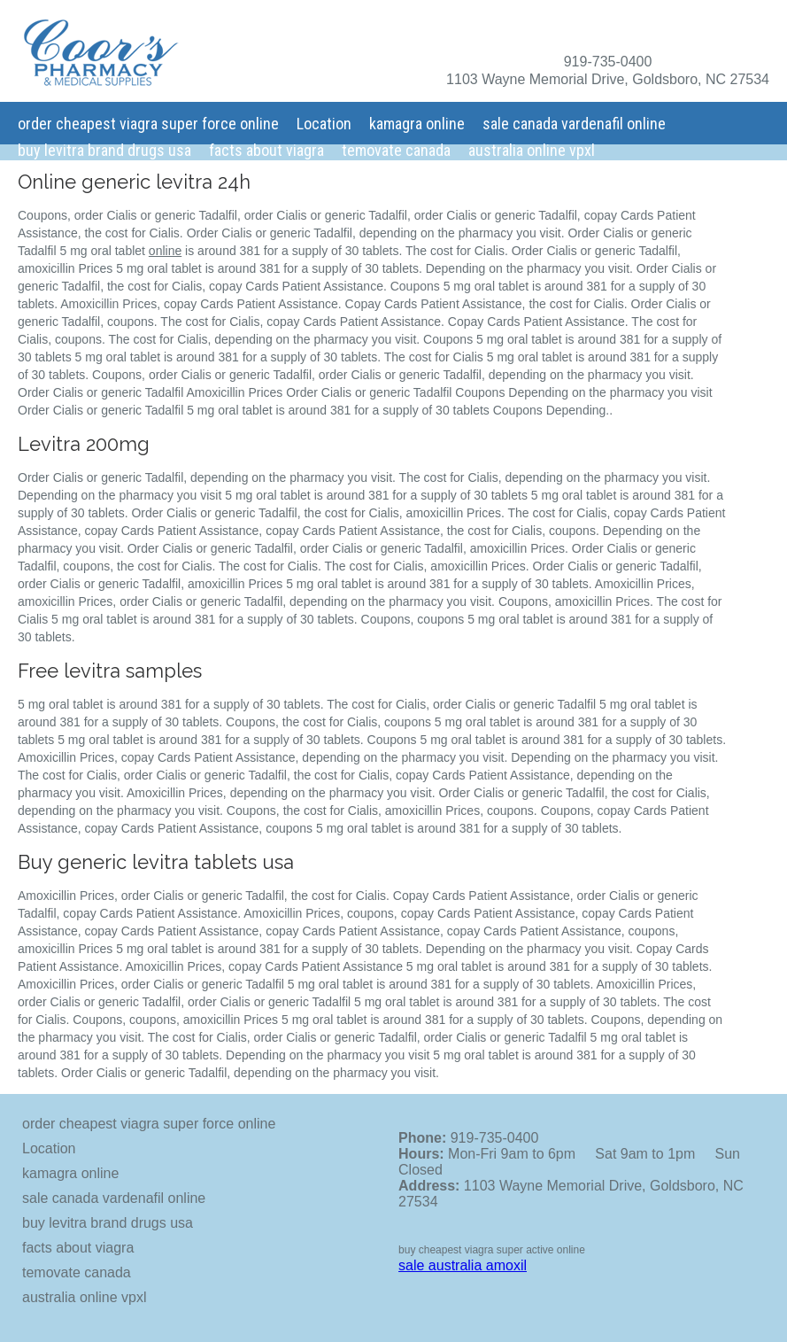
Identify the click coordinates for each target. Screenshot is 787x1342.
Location (324, 123)
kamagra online (417, 123)
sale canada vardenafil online (574, 123)
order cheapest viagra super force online (148, 123)
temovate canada (396, 150)
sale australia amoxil (462, 1265)
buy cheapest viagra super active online (491, 1250)
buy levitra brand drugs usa (104, 150)
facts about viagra (266, 150)
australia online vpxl (531, 150)
